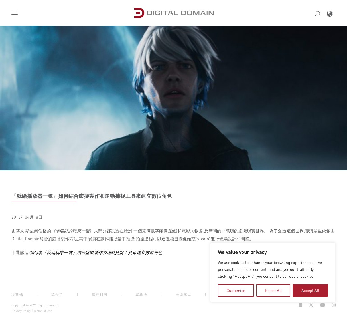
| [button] (37, 294)
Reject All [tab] (273, 290)
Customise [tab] (235, 290)
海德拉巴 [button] (184, 294)
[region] (273, 273)
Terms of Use (43, 311)
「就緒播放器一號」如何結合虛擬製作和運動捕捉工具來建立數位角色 (91, 195)
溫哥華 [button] (57, 294)
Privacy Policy (21, 311)
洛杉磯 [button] (17, 294)
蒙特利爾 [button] (99, 294)
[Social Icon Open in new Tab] (300, 305)
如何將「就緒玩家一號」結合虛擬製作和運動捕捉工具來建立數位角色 (96, 252)
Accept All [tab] (310, 290)
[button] (15, 13)
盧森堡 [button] (141, 294)
